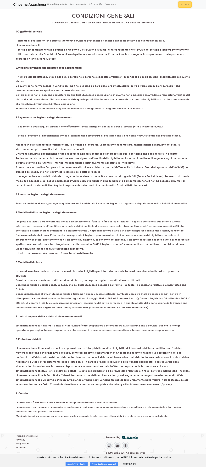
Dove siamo (111, 4)
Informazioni (129, 463)
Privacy (20, 440)
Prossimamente (78, 4)
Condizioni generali (27, 436)
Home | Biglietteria (57, 4)
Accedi (185, 4)
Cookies (21, 447)
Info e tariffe (95, 4)
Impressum (22, 443)
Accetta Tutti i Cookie (76, 464)
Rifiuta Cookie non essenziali (104, 464)
